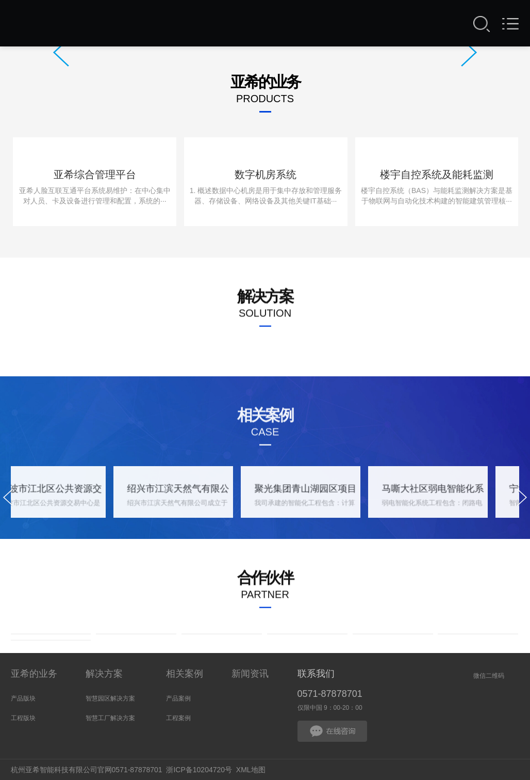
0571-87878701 (329, 694)
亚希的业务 (34, 673)
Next (469, 52)
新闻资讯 (250, 673)
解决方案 (104, 673)
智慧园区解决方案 (110, 698)
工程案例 (178, 718)
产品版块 (23, 698)
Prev (61, 52)
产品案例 (178, 698)
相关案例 (184, 673)
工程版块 (23, 718)
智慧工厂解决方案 (110, 718)
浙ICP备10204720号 (199, 770)
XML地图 (251, 770)
